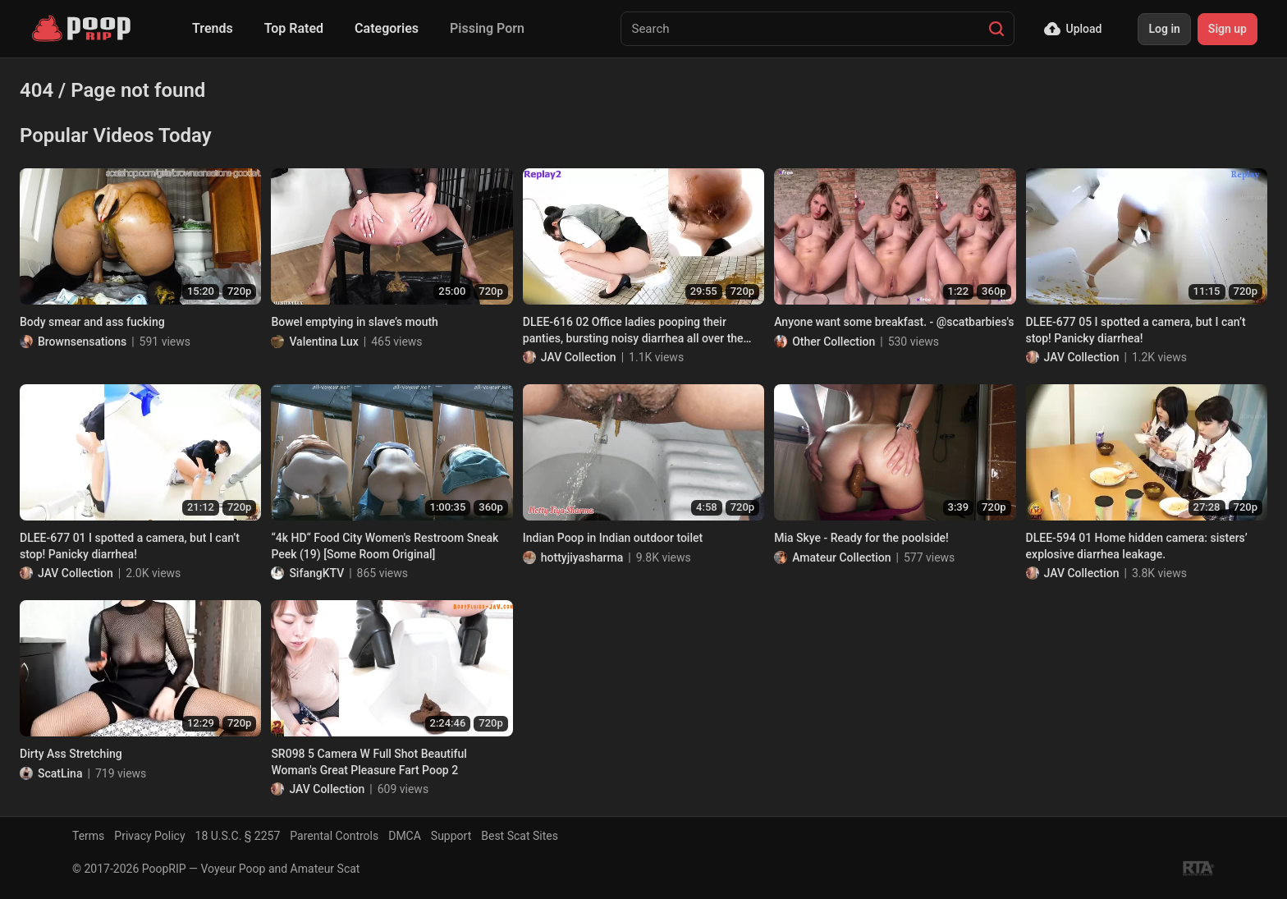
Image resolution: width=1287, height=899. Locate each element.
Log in (1163, 28)
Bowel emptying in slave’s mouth (354, 321)
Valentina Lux (323, 341)
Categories (387, 28)
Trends (212, 28)
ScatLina (60, 773)
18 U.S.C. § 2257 (238, 835)
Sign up (1227, 28)
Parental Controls (334, 835)
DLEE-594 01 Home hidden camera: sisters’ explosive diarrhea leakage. (1137, 546)
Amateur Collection (841, 557)
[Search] (996, 28)
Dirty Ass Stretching (71, 753)
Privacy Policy (149, 835)
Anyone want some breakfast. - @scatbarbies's (894, 321)
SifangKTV (316, 573)
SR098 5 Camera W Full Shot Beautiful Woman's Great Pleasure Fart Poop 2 (369, 762)
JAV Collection (578, 357)
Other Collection (833, 341)
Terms (88, 835)
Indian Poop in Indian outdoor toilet (613, 537)
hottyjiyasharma (582, 557)
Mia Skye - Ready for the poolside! (861, 537)
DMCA (404, 835)
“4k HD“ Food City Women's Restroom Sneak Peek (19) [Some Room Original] (384, 546)
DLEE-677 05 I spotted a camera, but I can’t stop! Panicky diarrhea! (1136, 330)
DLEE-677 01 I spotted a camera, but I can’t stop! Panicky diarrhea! (130, 546)
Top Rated (293, 28)
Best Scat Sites (519, 835)
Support (451, 835)
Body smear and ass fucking (92, 321)
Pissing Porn (487, 28)
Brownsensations (82, 341)
